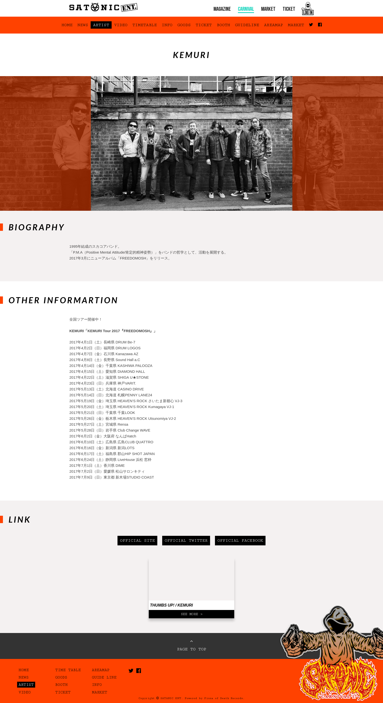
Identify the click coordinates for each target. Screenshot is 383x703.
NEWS (82, 25)
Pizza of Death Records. (224, 698)
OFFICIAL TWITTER (186, 540)
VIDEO (121, 25)
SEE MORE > (191, 614)
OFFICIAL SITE (137, 540)
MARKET (268, 9)
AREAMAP (273, 25)
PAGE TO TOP (191, 645)
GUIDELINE (247, 25)
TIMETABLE (144, 25)
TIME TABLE (68, 670)
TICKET (289, 9)
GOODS (184, 25)
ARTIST (101, 25)
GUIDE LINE (104, 677)
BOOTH (223, 25)
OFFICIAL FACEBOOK (240, 540)
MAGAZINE (222, 9)
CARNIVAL (246, 9)
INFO (167, 25)
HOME (67, 25)
